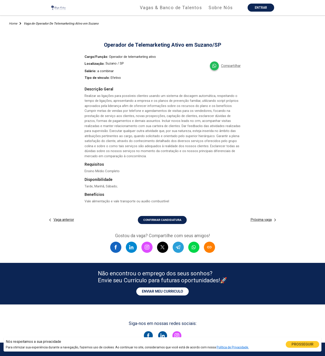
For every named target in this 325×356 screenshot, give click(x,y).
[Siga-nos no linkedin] (162, 335)
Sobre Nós (221, 7)
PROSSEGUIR (302, 344)
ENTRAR (261, 7)
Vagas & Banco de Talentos (171, 7)
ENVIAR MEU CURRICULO (162, 291)
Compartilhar (231, 66)
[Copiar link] (209, 247)
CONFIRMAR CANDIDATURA (162, 220)
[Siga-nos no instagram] (176, 335)
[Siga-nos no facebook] (148, 335)
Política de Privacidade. (233, 347)
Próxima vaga (261, 220)
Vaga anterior (64, 220)
